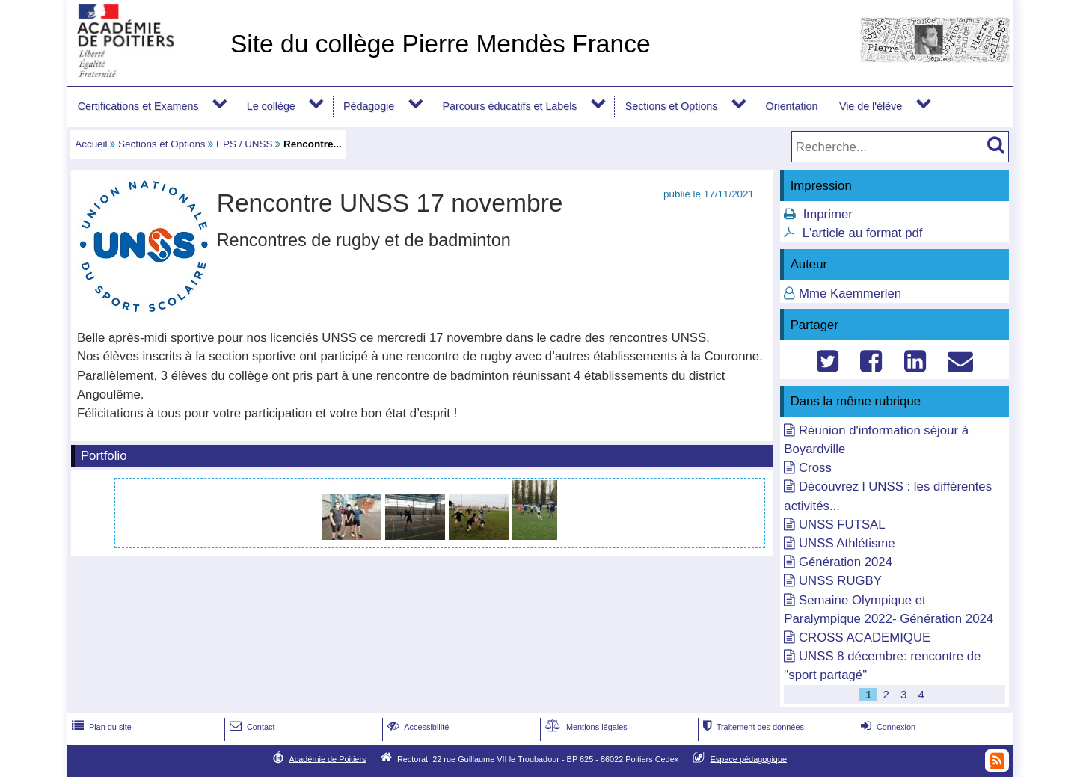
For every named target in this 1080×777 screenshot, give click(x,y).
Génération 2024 (845, 562)
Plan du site (100, 726)
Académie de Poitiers (327, 758)
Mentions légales (585, 726)
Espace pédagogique (749, 758)
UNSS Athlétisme (847, 543)
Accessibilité (417, 726)
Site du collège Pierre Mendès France (440, 44)
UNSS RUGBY (840, 581)
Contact (251, 726)
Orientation (792, 106)
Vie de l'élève (870, 106)
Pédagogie (368, 106)
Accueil (91, 144)
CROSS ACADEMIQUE (864, 637)
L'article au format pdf (863, 233)
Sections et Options (671, 106)
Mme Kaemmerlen (850, 293)
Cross (815, 468)
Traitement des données (752, 726)
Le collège (271, 106)
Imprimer (828, 214)
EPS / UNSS (244, 144)
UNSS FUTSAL (842, 525)
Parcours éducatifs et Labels (509, 106)
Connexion (886, 726)
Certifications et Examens (138, 106)
